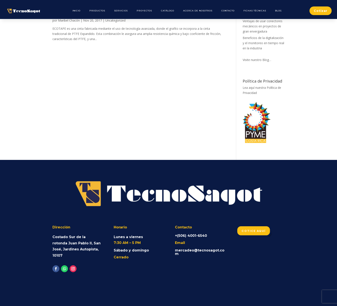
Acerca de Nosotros (197, 10)
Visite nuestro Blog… (257, 60)
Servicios (121, 10)
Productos (97, 10)
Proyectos (144, 10)
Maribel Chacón (69, 20)
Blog (278, 10)
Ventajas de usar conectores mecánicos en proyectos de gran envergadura (262, 26)
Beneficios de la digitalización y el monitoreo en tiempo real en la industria (263, 43)
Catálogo (167, 10)
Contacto (227, 10)
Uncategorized (115, 20)
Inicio (76, 10)
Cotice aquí (254, 231)
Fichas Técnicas (255, 10)
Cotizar (320, 11)
